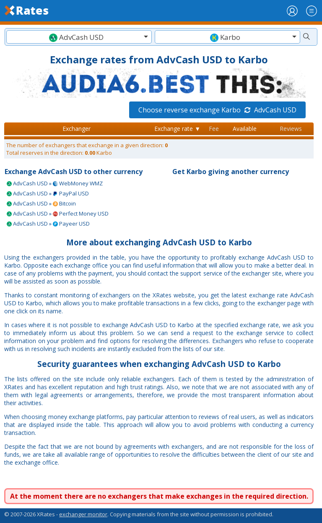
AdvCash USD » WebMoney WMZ (55, 183)
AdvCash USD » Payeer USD (48, 223)
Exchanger (76, 129)
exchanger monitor (83, 514)
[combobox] (79, 37)
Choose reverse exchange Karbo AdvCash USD (217, 109)
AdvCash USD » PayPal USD (48, 193)
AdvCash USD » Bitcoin (41, 203)
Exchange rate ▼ (177, 129)
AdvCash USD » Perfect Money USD (58, 213)
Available (245, 129)
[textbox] (79, 37)
